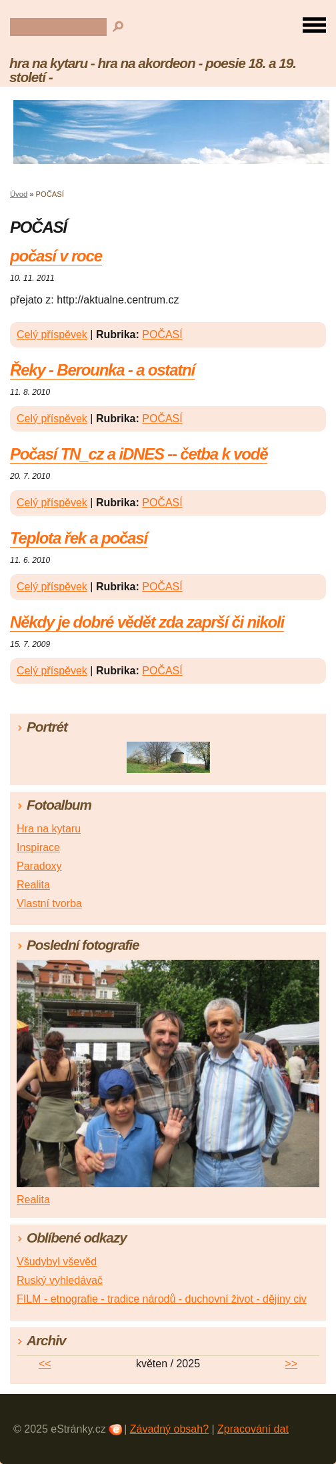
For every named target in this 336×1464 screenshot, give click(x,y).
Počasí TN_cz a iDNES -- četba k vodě (138, 454)
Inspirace (38, 847)
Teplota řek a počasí (78, 538)
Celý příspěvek (52, 334)
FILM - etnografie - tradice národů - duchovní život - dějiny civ (162, 1299)
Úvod (18, 194)
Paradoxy (39, 866)
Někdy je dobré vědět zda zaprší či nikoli (147, 622)
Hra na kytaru (49, 828)
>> (291, 1363)
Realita (33, 884)
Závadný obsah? (169, 1429)
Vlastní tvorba (49, 903)
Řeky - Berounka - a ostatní (102, 370)
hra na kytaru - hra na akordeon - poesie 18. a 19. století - (152, 70)
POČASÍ (162, 334)
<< (45, 1363)
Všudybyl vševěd (57, 1261)
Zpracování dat (253, 1429)
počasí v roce (56, 256)
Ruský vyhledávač (60, 1280)
